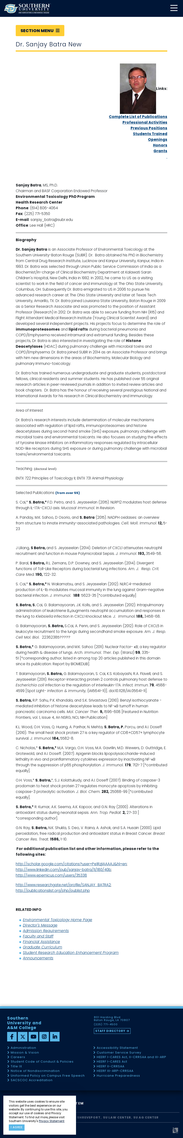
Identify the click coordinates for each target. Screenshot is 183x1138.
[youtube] (33, 1036)
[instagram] (44, 1036)
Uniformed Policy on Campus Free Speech (48, 1076)
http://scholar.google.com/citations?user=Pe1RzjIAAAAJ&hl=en (71, 863)
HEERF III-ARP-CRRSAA (115, 1071)
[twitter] (22, 1036)
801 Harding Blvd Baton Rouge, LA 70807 (112, 1019)
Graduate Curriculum (42, 947)
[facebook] (12, 1036)
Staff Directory (110, 1031)
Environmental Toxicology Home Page (57, 919)
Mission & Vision (25, 1053)
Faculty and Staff (38, 936)
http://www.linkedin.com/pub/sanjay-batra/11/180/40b (63, 869)
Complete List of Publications (138, 116)
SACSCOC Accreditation (32, 1080)
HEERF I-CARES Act (112, 1062)
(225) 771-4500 (106, 1024)
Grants (160, 150)
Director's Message (40, 925)
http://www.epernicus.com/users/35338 (51, 875)
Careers (18, 1057)
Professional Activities (144, 122)
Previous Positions (149, 128)
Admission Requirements (46, 930)
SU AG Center (146, 1117)
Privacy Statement (51, 1121)
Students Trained (150, 133)
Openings (157, 139)
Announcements (38, 958)
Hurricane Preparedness (118, 1076)
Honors (160, 145)
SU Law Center (117, 1117)
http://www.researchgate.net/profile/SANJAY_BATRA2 (63, 884)
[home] (27, 8)
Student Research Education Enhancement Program (71, 952)
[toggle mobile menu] (173, 8)
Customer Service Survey (119, 1053)
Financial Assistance (41, 941)
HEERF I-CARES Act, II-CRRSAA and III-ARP (131, 1057)
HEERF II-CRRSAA (110, 1066)
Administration (23, 1048)
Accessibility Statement (117, 1048)
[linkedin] (55, 1036)
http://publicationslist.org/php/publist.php (53, 890)
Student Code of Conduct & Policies (42, 1062)
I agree (17, 1127)
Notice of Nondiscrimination (35, 1071)
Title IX (16, 1066)
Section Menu (40, 31)
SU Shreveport (86, 1117)
